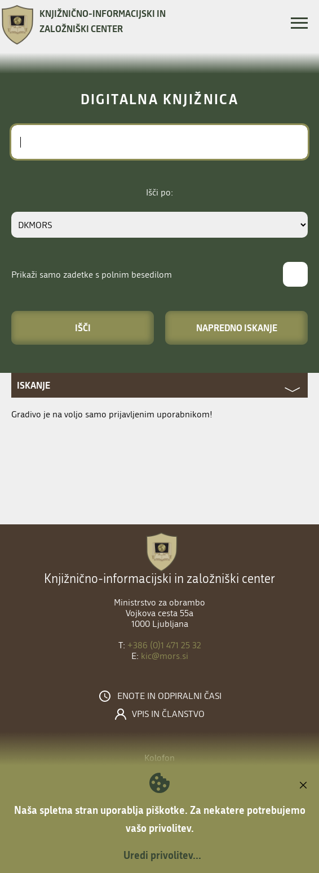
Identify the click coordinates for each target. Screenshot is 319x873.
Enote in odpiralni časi (169, 696)
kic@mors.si (164, 656)
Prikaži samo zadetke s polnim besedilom (91, 274)
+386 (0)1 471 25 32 (164, 645)
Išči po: (159, 192)
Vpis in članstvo (168, 714)
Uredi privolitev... (162, 855)
